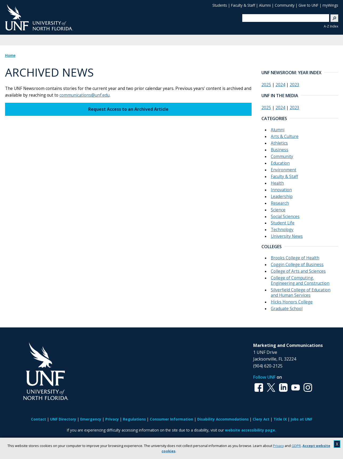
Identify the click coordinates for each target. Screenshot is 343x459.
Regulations (134, 419)
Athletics (279, 143)
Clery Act (261, 419)
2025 (266, 85)
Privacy (278, 445)
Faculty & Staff (243, 5)
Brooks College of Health (295, 258)
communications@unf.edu (84, 95)
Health (277, 183)
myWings (330, 5)
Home (10, 55)
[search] (283, 18)
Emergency (90, 419)
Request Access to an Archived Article (128, 109)
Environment (283, 170)
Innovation (281, 190)
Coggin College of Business (297, 264)
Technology (282, 229)
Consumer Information (171, 419)
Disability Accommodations (223, 419)
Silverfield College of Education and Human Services (300, 292)
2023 (294, 85)
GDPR (296, 445)
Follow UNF (264, 377)
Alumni (265, 5)
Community (284, 5)
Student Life (282, 223)
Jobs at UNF (301, 419)
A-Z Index (331, 26)
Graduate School (286, 308)
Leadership (282, 196)
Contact (38, 419)
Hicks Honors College (292, 302)
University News (287, 236)
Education (280, 163)
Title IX (280, 419)
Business (279, 150)
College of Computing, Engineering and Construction (300, 280)
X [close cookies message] (337, 444)
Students (219, 5)
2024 (280, 85)
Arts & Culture (284, 136)
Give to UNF (308, 5)
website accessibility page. (250, 430)
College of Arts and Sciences (298, 271)
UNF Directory (63, 419)
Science (278, 210)
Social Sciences (285, 216)
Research (280, 203)
